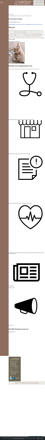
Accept (38, 438)
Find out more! (22, 128)
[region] (8, 50)
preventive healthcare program (9, 291)
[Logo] (22, 3)
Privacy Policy (42, 438)
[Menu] (1, 3)
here (22, 230)
